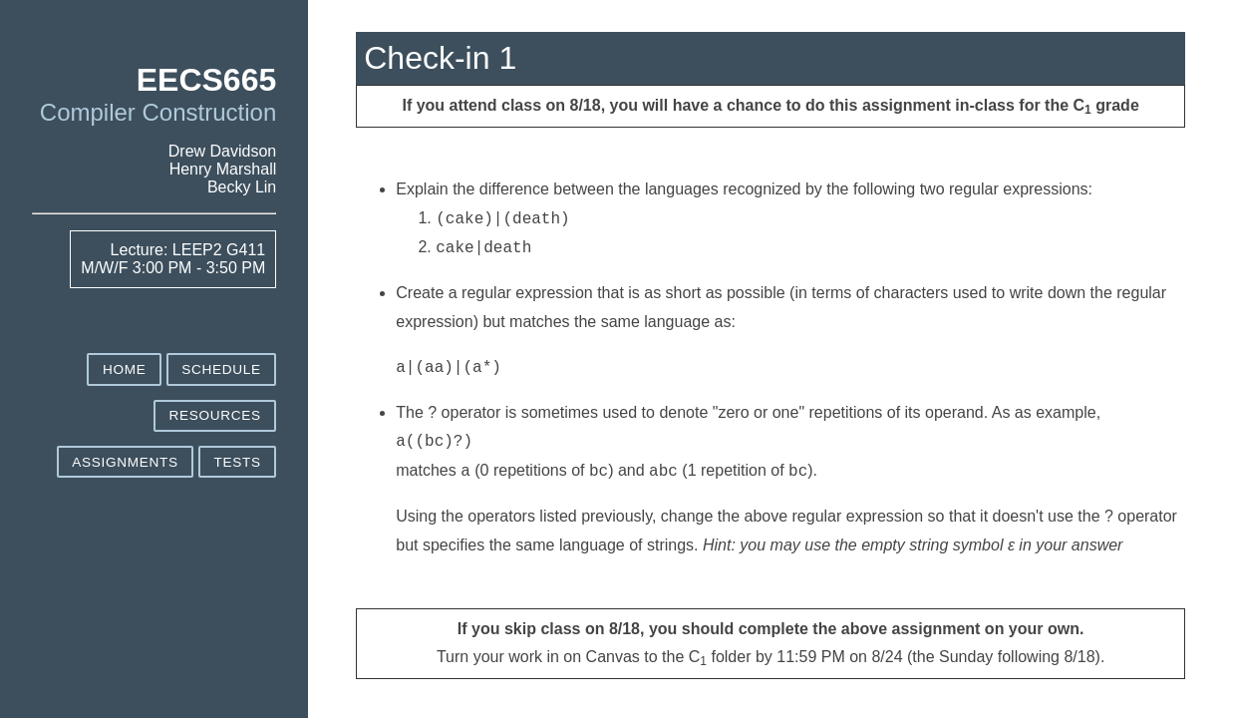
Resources (214, 415)
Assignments (124, 462)
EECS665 (207, 80)
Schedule (220, 369)
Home (125, 369)
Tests (236, 462)
